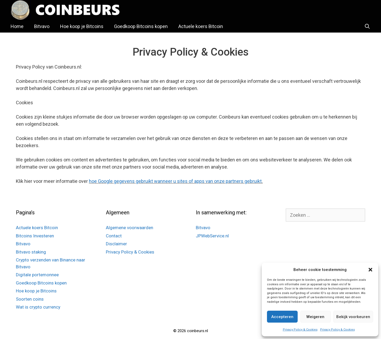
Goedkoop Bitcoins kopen (141, 26)
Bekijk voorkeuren (353, 316)
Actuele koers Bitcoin (200, 26)
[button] (370, 269)
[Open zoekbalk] (367, 26)
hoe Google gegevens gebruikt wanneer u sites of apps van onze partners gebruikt (175, 181)
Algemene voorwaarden (129, 227)
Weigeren (315, 316)
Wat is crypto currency (38, 307)
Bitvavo (41, 26)
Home (17, 26)
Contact (114, 235)
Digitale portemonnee (37, 274)
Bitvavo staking (31, 252)
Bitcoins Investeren (35, 235)
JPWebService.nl (212, 235)
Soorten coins (30, 299)
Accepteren (282, 316)
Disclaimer (116, 243)
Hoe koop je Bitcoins (81, 26)
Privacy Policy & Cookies (300, 329)
